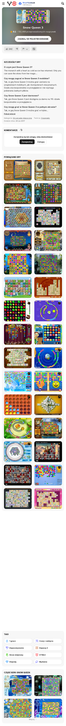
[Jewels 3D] (18, 311)
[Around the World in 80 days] (48, 428)
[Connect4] (18, 404)
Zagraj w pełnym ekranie (33, 39)
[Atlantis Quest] (48, 170)
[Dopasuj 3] (48, 648)
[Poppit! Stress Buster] (18, 334)
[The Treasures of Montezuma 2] (48, 193)
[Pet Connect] (18, 498)
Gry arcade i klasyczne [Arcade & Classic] (22, 118)
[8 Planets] (48, 311)
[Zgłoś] (25, 49)
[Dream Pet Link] (48, 498)
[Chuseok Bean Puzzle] (48, 334)
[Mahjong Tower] (48, 404)
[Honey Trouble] (18, 428)
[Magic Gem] (48, 381)
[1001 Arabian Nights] (18, 240)
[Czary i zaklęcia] (48, 641)
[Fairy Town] (18, 451)
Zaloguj (40, 142)
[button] (9, 113)
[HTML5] (48, 655)
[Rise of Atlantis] (18, 170)
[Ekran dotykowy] (18, 655)
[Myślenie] (48, 661)
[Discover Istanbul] (48, 240)
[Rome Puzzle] (18, 193)
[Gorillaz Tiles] (18, 475)
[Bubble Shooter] (48, 475)
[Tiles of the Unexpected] (48, 451)
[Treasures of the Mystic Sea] (18, 217)
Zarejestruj (27, 142)
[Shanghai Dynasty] (18, 357)
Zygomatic (45, 118)
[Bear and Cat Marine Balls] (48, 357)
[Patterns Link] (18, 287)
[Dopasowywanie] (18, 648)
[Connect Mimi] (48, 217)
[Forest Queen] (48, 264)
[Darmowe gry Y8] (11, 4)
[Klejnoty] (18, 661)
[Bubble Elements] (18, 381)
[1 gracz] (18, 641)
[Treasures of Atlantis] (18, 264)
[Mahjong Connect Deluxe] (48, 287)
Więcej (33, 719)
